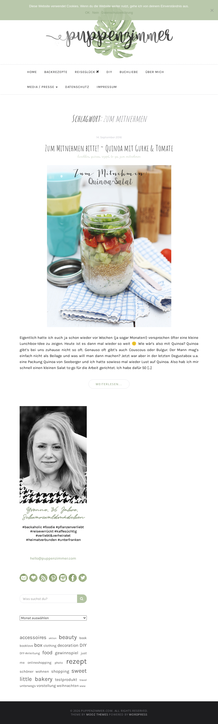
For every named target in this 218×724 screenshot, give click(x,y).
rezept (105, 156)
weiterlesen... (109, 384)
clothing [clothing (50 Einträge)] (50, 646)
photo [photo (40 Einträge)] (59, 662)
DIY (109, 72)
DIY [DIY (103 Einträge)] (83, 645)
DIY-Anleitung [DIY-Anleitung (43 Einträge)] (30, 653)
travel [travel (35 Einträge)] (83, 680)
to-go (114, 156)
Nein (95, 12)
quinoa (95, 156)
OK (87, 12)
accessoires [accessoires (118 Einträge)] (33, 637)
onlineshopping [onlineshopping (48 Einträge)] (39, 662)
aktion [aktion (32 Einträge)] (52, 638)
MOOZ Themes (97, 714)
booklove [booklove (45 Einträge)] (26, 646)
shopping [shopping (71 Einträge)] (60, 671)
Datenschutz (77, 87)
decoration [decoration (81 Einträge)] (67, 645)
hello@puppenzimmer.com (53, 558)
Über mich (154, 72)
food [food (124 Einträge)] (47, 652)
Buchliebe (129, 72)
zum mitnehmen (130, 156)
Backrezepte (55, 72)
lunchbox (83, 156)
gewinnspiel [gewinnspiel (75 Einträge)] (66, 653)
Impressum (107, 87)
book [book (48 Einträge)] (83, 638)
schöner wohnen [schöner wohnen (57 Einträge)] (34, 671)
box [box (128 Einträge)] (38, 645)
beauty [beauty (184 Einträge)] (68, 637)
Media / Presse (42, 87)
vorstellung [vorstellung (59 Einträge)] (46, 685)
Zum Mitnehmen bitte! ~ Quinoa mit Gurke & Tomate (109, 148)
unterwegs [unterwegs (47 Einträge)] (28, 686)
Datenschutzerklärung (117, 12)
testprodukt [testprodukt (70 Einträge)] (66, 679)
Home (32, 72)
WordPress (138, 714)
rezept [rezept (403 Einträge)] (76, 661)
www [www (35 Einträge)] (83, 686)
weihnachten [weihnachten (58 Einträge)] (68, 685)
